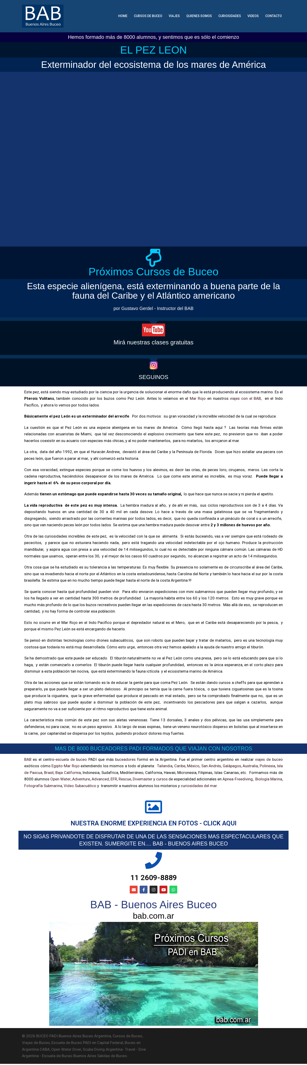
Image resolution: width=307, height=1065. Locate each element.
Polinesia (267, 766)
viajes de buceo (269, 759)
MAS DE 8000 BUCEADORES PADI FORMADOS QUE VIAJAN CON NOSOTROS (153, 749)
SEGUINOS (153, 377)
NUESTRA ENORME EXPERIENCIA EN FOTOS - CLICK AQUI (153, 823)
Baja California (68, 772)
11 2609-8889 (153, 878)
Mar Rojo (197, 398)
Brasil (49, 772)
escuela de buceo (71, 759)
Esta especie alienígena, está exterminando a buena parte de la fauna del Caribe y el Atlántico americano (153, 291)
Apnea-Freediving (250, 779)
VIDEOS (253, 16)
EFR (118, 779)
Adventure (84, 779)
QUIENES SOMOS (199, 16)
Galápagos (231, 766)
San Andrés (210, 766)
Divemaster (149, 779)
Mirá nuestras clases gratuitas (153, 342)
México (192, 766)
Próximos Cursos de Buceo (153, 272)
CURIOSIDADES (229, 16)
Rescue (130, 779)
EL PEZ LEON (153, 50)
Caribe (178, 766)
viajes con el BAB (245, 398)
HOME (122, 16)
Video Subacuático (93, 785)
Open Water (62, 779)
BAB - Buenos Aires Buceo (153, 906)
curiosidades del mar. (212, 785)
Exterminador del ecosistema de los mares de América (153, 64)
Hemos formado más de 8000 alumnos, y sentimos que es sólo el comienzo (153, 37)
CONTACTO (273, 16)
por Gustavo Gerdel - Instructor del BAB (153, 308)
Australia (250, 766)
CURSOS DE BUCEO (148, 16)
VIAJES (174, 16)
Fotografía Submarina (56, 785)
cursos (170, 779)
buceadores (125, 759)
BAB (27, 759)
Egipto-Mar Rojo (65, 766)
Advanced (103, 779)
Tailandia (164, 766)
